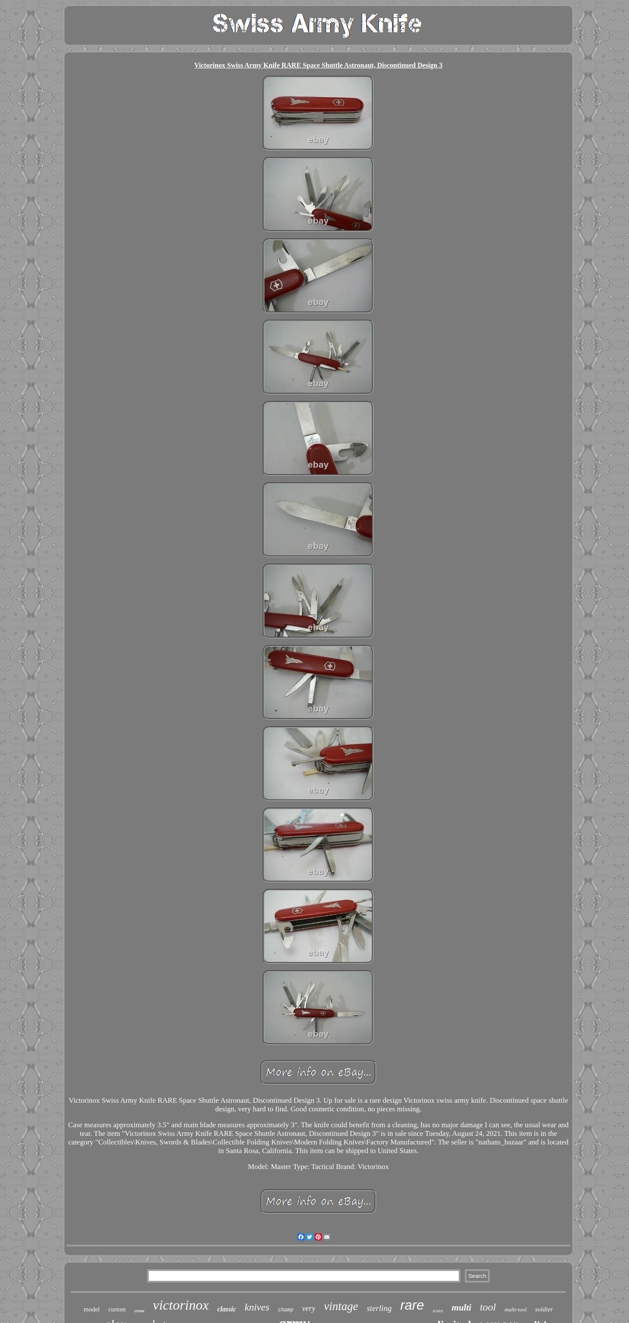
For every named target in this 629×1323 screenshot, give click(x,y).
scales (438, 1310)
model (92, 1309)
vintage (341, 1306)
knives (257, 1307)
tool (488, 1307)
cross (139, 1310)
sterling (379, 1308)
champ (285, 1310)
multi (462, 1307)
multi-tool (515, 1309)
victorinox (181, 1305)
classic (226, 1309)
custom (117, 1309)
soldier (544, 1309)
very (308, 1308)
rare (412, 1305)
